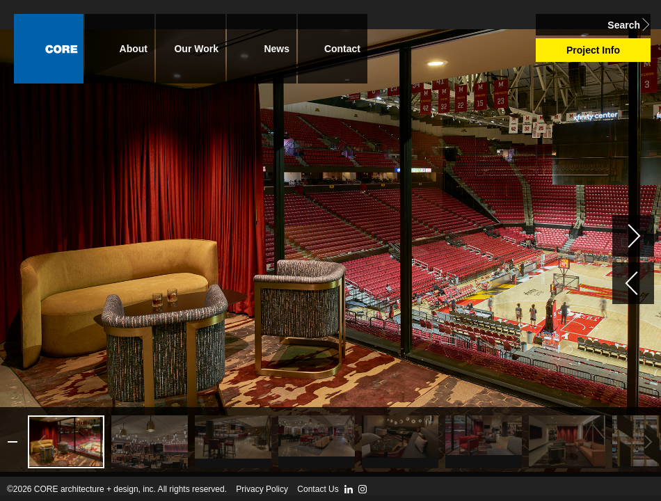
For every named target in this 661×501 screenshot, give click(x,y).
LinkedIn (348, 489)
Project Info (593, 50)
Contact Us (317, 489)
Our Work (196, 48)
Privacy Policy (262, 489)
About (134, 48)
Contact (342, 48)
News (276, 48)
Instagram (362, 489)
